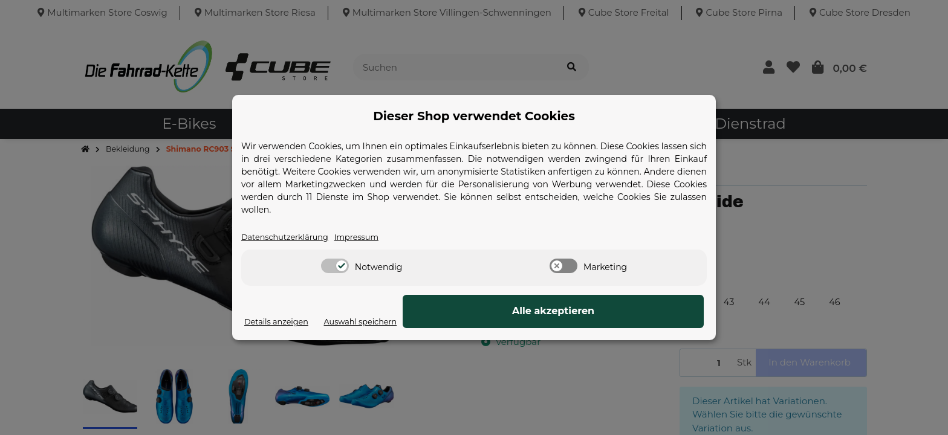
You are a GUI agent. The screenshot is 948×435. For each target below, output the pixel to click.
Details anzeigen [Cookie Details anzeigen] (282, 321)
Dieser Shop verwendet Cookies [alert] (474, 115)
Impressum (375, 237)
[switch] (335, 266)
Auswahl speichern (534, 321)
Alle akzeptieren (643, 312)
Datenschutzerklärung (292, 237)
